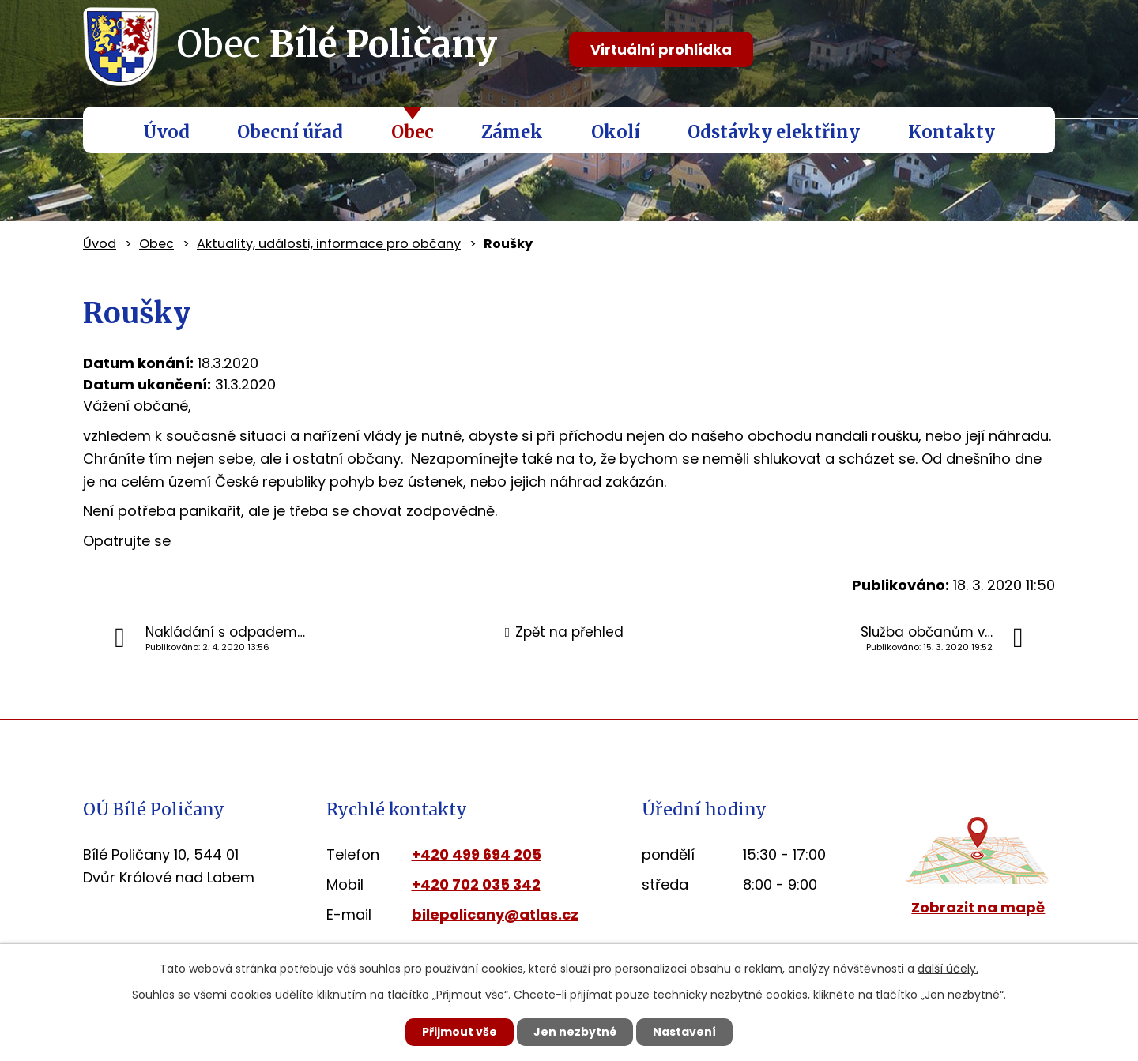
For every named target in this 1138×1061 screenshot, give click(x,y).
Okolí (615, 132)
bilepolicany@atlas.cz (495, 914)
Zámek (512, 132)
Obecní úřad (290, 132)
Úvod (166, 132)
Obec (412, 132)
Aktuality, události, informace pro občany (329, 244)
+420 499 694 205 (476, 854)
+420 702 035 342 (476, 884)
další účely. (948, 968)
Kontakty (951, 132)
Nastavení (684, 1032)
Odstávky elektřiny (774, 132)
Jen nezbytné (574, 1032)
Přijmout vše (459, 1032)
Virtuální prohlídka (661, 49)
